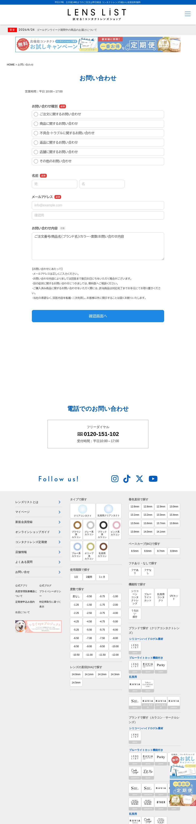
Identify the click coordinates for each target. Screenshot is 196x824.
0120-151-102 (101, 368)
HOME (11, 65)
